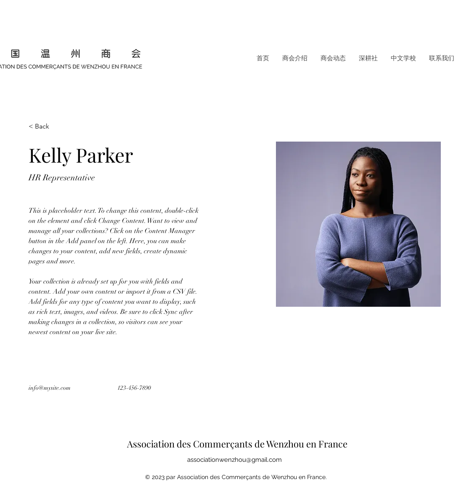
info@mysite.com (50, 387)
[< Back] (45, 127)
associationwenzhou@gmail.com (234, 460)
